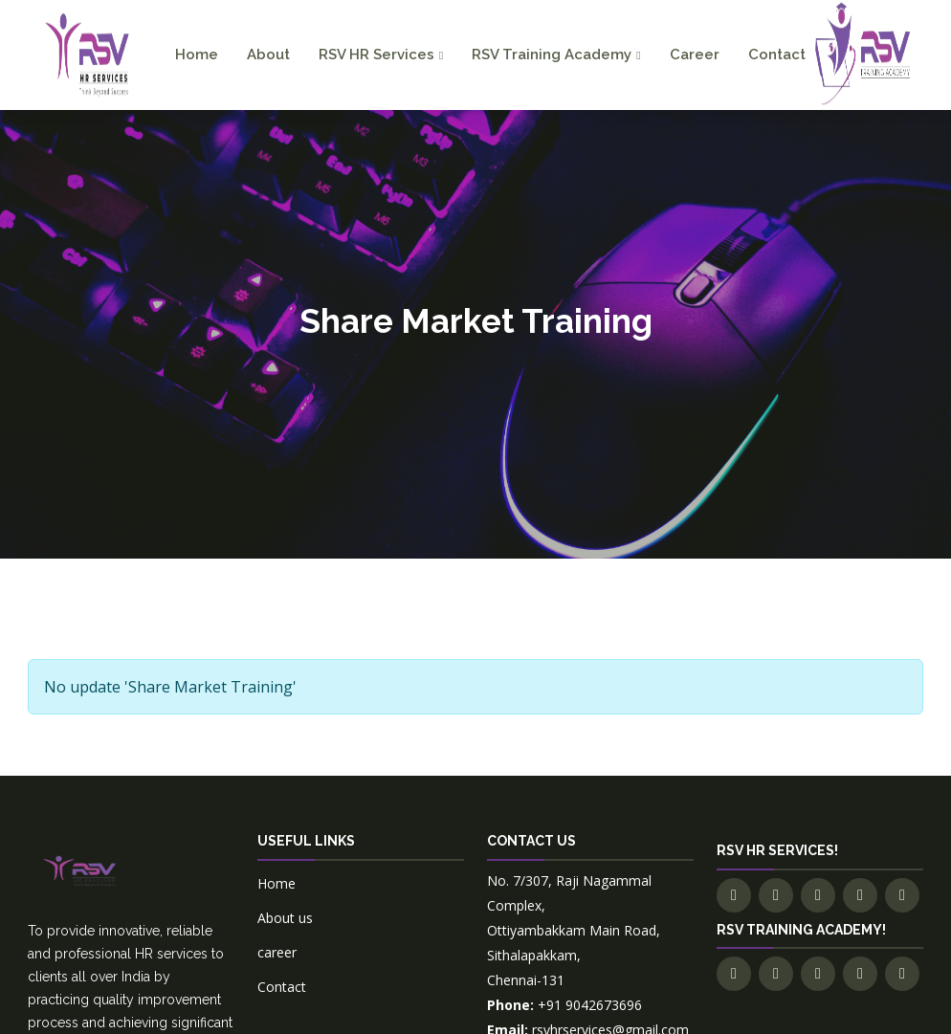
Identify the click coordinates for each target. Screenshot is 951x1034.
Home (196, 54)
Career (694, 54)
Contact (777, 54)
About (268, 54)
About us (285, 918)
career (277, 952)
